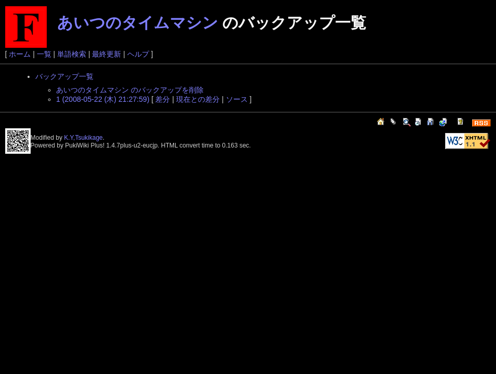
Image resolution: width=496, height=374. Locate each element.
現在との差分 (198, 99)
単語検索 (71, 54)
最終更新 (106, 54)
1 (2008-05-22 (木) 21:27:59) (103, 99)
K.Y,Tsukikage (83, 137)
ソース (237, 99)
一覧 (44, 54)
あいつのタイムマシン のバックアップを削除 (130, 90)
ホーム (20, 54)
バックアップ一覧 (64, 76)
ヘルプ (138, 54)
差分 (162, 99)
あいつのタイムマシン (137, 22)
